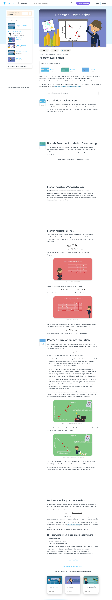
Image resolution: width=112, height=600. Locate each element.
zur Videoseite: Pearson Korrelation (73, 566)
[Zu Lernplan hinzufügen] (44, 50)
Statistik (41, 54)
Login (96, 3)
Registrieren (105, 3)
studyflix (10, 3)
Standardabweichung (73, 525)
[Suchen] (71, 3)
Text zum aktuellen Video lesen (18, 66)
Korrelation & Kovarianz (63, 54)
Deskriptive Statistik (50, 54)
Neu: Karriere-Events (83, 3)
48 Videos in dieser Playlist (15, 31)
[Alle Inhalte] (23, 3)
